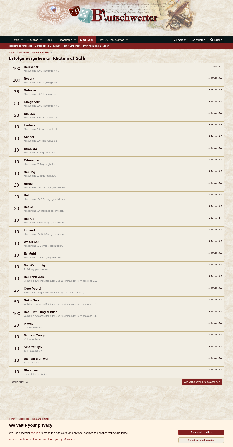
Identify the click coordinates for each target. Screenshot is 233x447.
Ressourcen (65, 39)
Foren (15, 39)
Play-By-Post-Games (111, 39)
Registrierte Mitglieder (20, 45)
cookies (35, 432)
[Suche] (216, 39)
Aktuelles (32, 39)
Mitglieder (86, 39)
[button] (21, 39)
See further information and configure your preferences (42, 439)
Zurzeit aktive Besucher (47, 45)
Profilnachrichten (71, 45)
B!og (49, 39)
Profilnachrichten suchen (96, 45)
